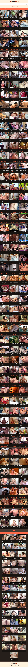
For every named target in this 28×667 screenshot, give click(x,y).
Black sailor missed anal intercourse (14, 251)
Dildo (14, 49)
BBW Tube (20, 541)
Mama (7, 49)
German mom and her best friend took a (14, 282)
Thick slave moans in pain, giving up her (23, 363)
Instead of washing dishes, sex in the (23, 404)
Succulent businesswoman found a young (14, 119)
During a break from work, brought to (5, 333)
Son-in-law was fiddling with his (14, 343)
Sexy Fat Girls (21, 634)
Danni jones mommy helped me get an (5, 414)
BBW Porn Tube (4, 575)
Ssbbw (17, 171)
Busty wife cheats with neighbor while (14, 241)
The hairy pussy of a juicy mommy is (5, 58)
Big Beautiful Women (22, 625)
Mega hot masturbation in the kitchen (5, 424)
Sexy (15, 263)
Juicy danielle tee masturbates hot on (14, 526)
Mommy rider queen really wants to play (5, 343)
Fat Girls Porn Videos (13, 625)
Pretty (24, 283)
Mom (14, 29)
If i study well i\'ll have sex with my (5, 465)
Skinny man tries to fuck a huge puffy (14, 17)
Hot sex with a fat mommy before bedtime (14, 58)
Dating (13, 6)
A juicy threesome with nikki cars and (14, 129)
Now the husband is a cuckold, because (23, 241)
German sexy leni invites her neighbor (14, 404)
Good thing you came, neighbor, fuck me (5, 445)
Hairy (11, 49)
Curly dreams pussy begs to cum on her (14, 139)
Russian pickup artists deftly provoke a (14, 302)
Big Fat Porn (20, 558)
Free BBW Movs (21, 608)
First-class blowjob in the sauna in (14, 475)
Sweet (6, 39)
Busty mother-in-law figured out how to (5, 363)
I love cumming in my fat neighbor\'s (5, 109)
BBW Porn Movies (13, 600)
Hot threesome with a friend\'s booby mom (14, 455)
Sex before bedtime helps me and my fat (23, 27)
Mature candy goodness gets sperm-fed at (23, 526)
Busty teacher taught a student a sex (23, 170)
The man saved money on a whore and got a (5, 404)
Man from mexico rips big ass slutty (23, 506)
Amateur (24, 29)
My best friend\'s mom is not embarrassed (23, 58)
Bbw (24, 49)
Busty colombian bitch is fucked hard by (14, 68)
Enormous (7, 507)
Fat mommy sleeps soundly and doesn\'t (23, 251)
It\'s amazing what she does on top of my (23, 221)
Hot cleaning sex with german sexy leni (14, 333)
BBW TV (11, 575)
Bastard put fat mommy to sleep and (14, 221)
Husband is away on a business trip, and (14, 353)
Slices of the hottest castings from (23, 455)
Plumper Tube (21, 600)
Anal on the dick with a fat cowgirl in (14, 180)
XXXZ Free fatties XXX (22, 617)
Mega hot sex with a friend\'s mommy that (23, 129)
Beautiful (26, 202)
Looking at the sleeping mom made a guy (5, 129)
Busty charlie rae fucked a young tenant (23, 394)
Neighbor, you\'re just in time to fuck (5, 251)
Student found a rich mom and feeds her (5, 180)
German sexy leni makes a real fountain (5, 119)
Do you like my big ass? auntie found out (14, 516)
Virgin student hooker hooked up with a (5, 475)
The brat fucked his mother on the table (5, 17)
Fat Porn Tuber (4, 600)
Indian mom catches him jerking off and (23, 78)
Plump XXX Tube (4, 558)
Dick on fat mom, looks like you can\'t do (5, 27)
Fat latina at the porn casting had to (23, 343)
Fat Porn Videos (21, 642)
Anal (24, 141)
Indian (7, 29)
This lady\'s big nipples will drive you (14, 465)
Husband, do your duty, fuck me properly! (23, 465)
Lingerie (25, 59)
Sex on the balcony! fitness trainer (23, 333)
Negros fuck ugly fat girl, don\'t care (14, 78)
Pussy (8, 39)
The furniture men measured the (14, 170)
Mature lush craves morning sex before (23, 180)
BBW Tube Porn (21, 575)
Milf (16, 263)
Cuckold (4, 212)
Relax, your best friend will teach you (23, 139)
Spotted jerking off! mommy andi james (5, 516)
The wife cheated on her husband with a (23, 282)
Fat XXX (11, 642)
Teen (7, 90)
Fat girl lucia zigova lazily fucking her (5, 312)
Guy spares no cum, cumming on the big (23, 414)
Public (13, 161)
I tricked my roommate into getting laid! (5, 353)
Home (10, 6)
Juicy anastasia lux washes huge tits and (5, 292)
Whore (24, 324)
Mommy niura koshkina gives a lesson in (5, 139)
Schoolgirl (15, 202)
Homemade (14, 110)
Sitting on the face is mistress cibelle (5, 190)
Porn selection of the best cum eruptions (14, 292)
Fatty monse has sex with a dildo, (5, 170)
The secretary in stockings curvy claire (23, 302)
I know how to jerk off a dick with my (5, 302)
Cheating (4, 344)
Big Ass (23, 344)
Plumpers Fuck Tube (13, 558)
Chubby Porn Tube (21, 566)
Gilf (12, 385)
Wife (22, 385)
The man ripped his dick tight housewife (14, 445)
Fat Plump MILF (4, 625)
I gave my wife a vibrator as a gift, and (23, 475)
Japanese (14, 232)
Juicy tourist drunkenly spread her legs (23, 353)
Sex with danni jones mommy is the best (14, 424)
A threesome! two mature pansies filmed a (23, 292)
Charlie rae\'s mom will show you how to (5, 241)
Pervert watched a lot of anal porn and (5, 78)
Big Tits (24, 273)
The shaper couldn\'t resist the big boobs (14, 231)
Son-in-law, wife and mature (4, 394)
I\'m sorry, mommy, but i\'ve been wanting (23, 119)
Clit (8, 497)
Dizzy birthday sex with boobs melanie (5, 526)
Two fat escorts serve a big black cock (23, 231)
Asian (13, 39)
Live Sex (17, 6)
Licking (17, 436)
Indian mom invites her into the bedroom (14, 190)
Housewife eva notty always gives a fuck (5, 506)
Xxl (14, 314)
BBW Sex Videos (4, 642)
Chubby (2, 90)
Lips (14, 39)
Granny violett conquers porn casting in (5, 221)
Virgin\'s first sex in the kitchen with (23, 516)
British (22, 395)
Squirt (24, 90)
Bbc (7, 171)
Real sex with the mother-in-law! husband (14, 394)
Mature (26, 90)
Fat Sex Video (21, 583)
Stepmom (5, 29)
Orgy (15, 507)
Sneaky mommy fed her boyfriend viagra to (5, 455)
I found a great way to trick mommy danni (14, 363)
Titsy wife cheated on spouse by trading (5, 231)
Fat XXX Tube (4, 608)
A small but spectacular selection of (14, 506)
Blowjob (12, 507)
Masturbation (5, 59)
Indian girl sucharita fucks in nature (23, 190)
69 (15, 39)
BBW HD (11, 566)
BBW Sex (3, 617)
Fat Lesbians (12, 617)
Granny (2, 29)
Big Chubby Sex (12, 634)
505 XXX (11, 541)
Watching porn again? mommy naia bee (5, 68)
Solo (7, 59)
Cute (22, 202)
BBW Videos (4, 566)
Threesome (16, 283)
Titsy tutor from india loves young (14, 27)
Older (4, 90)
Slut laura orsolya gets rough (4, 282)
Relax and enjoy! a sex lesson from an (23, 109)
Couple (8, 395)
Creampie (17, 49)
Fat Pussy (3, 541)
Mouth (17, 161)
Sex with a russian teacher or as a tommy (14, 414)
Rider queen (11, 109)
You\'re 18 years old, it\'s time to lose (23, 445)
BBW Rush (3, 583)
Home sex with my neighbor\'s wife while (23, 68)
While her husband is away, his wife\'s (14, 312)
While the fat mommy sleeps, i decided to (23, 17)
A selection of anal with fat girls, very (23, 312)
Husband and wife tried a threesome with (23, 424)
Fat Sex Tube (12, 583)
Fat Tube (11, 608)
